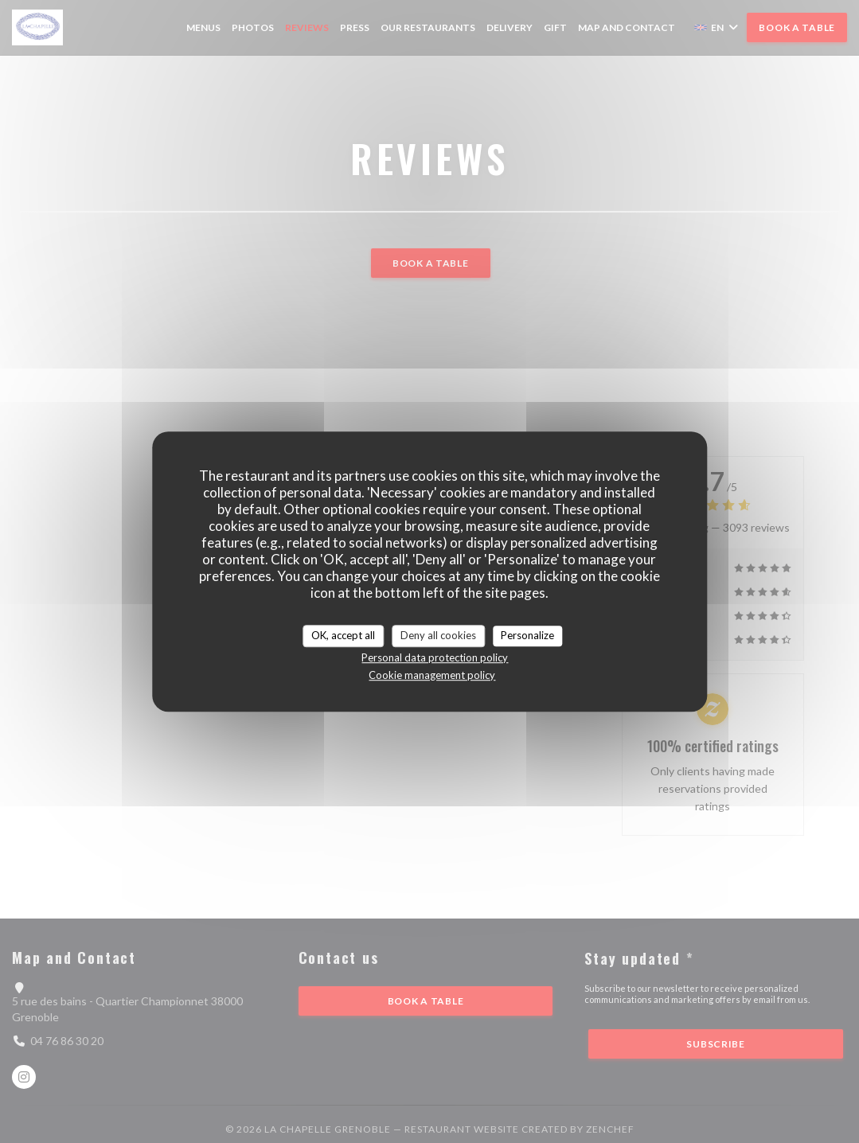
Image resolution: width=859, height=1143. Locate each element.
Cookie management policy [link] (432, 675)
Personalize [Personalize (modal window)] (527, 635)
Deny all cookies (438, 635)
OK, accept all (343, 635)
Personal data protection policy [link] (434, 657)
